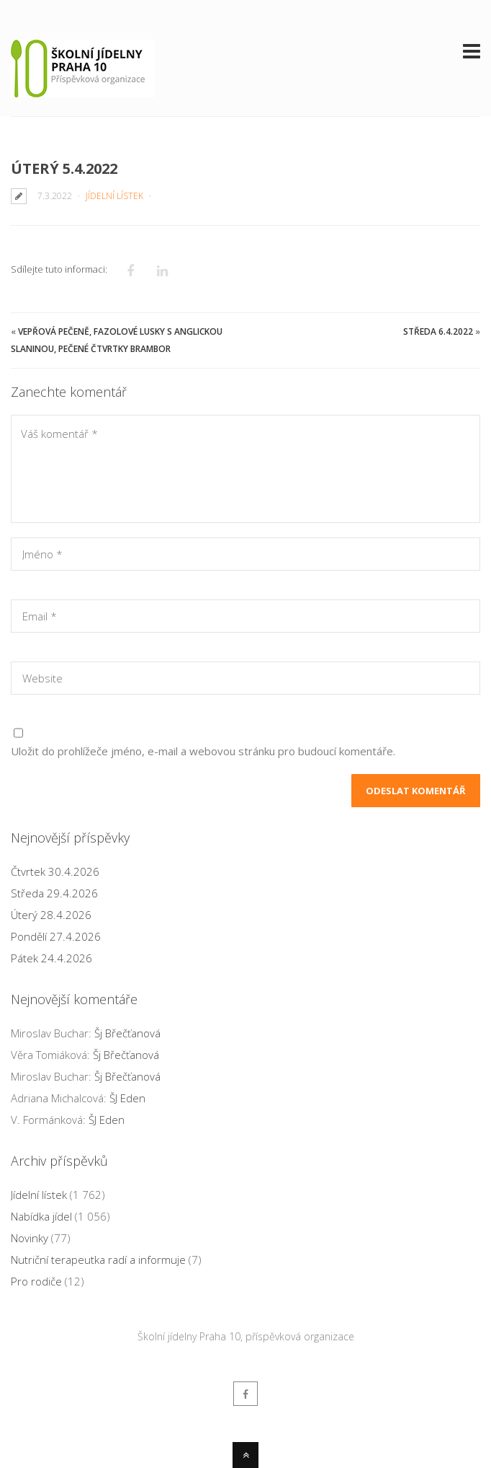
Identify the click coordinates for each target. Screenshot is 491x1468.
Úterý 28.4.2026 (51, 914)
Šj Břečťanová (127, 1033)
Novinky (29, 1238)
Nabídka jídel (41, 1216)
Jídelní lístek (114, 196)
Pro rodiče (36, 1281)
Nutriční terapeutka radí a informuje (98, 1259)
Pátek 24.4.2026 (51, 958)
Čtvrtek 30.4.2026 (55, 871)
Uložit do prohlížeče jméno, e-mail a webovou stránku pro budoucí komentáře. (203, 751)
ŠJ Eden (127, 1098)
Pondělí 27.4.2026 (56, 936)
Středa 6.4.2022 (438, 331)
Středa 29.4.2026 (54, 893)
